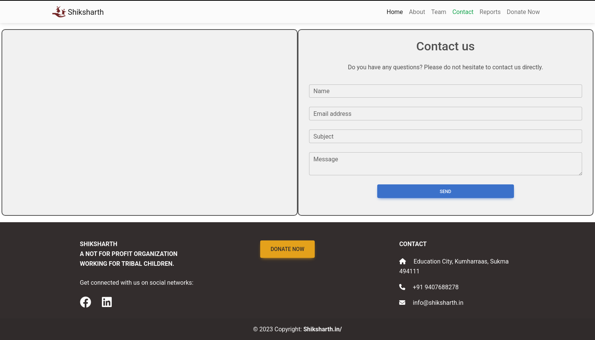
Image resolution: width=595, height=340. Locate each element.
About (417, 12)
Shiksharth (78, 11)
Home (395, 12)
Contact (462, 12)
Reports (490, 12)
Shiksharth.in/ (322, 329)
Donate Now (523, 12)
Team (438, 12)
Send (445, 191)
